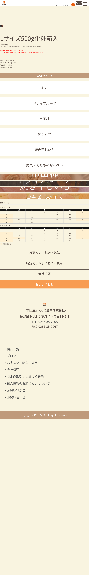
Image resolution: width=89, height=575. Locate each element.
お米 (44, 111)
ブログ (11, 521)
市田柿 (45, 142)
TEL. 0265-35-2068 (44, 487)
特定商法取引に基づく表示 (44, 405)
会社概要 (44, 415)
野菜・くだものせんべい (44, 188)
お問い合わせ (44, 426)
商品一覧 (13, 514)
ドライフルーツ (44, 127)
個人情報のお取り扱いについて (28, 549)
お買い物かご (16, 556)
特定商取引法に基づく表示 (25, 542)
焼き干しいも (44, 173)
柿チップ (44, 157)
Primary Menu (84, 7)
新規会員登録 (60, 8)
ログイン (54, 8)
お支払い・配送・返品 (44, 394)
